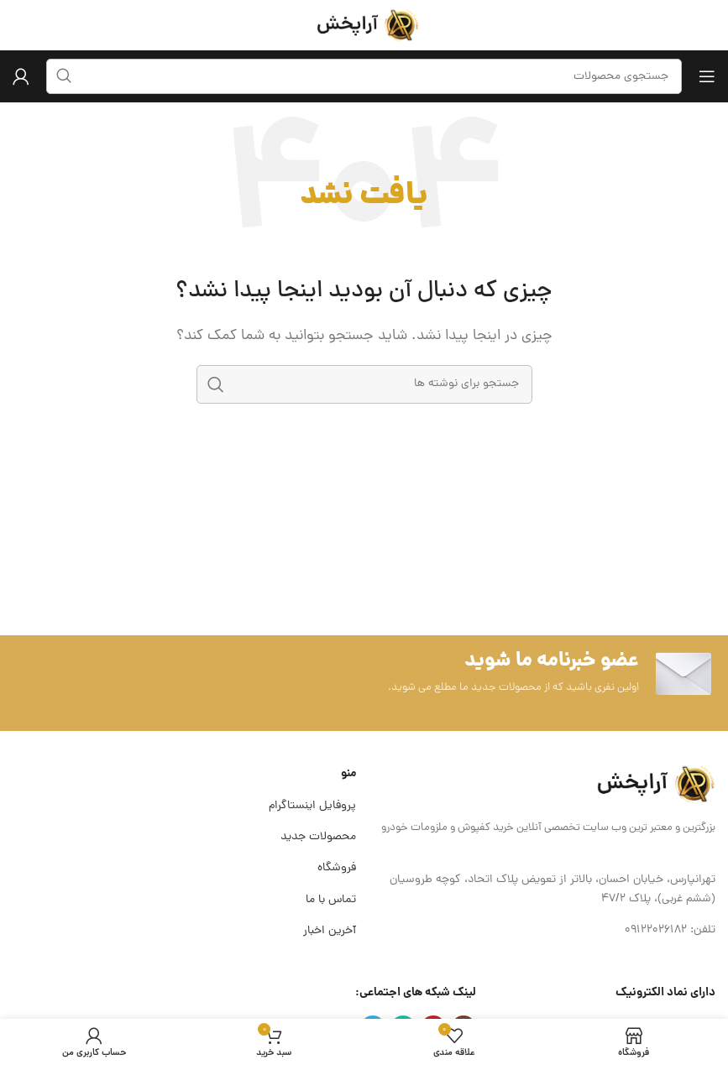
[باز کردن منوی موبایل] (707, 76)
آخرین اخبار (329, 931)
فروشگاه (336, 868)
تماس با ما (331, 900)
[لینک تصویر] (652, 785)
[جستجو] (364, 384)
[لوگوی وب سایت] (364, 26)
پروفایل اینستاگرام (312, 806)
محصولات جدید (318, 837)
